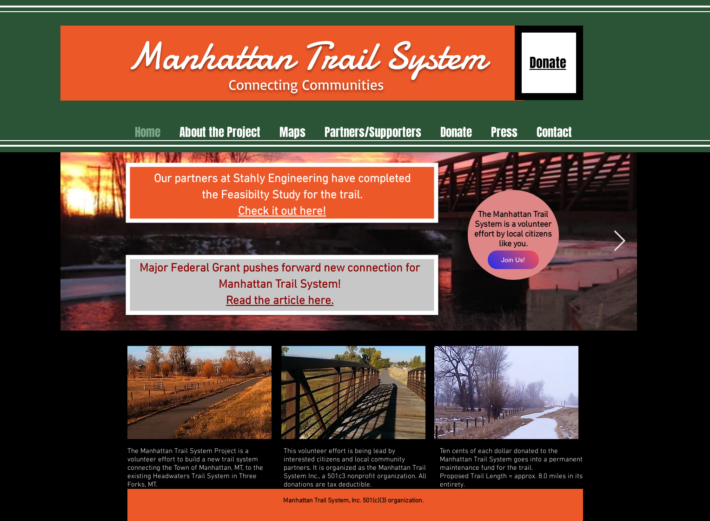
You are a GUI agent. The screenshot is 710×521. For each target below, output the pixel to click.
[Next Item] (619, 241)
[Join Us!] (513, 259)
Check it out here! (282, 212)
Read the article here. (279, 301)
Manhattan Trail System (306, 56)
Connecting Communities (306, 84)
